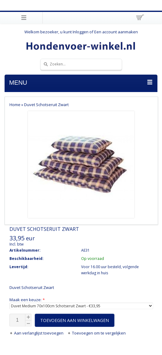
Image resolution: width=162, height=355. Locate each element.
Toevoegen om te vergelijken (96, 333)
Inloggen (80, 32)
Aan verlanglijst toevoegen (36, 333)
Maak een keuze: (27, 299)
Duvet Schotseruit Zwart (46, 104)
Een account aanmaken (116, 32)
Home (14, 104)
